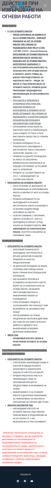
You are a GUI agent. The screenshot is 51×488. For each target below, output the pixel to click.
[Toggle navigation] (45, 5)
